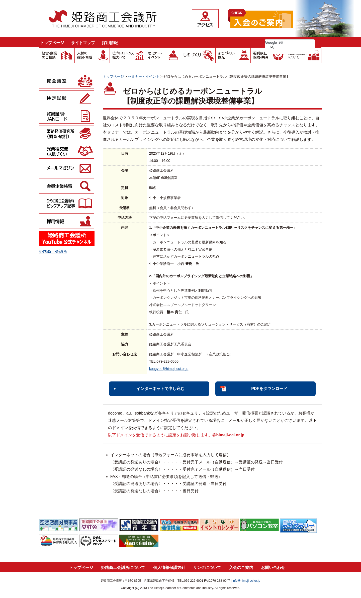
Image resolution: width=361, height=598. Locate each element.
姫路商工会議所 (53, 251)
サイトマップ (83, 43)
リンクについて (207, 567)
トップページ (52, 43)
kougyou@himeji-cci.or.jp (169, 369)
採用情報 (110, 43)
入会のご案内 (241, 567)
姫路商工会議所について (123, 567)
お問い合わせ (273, 567)
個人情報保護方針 (169, 567)
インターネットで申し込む (160, 388)
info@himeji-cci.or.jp (246, 580)
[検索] (283, 43)
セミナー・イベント (143, 76)
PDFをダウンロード (269, 388)
